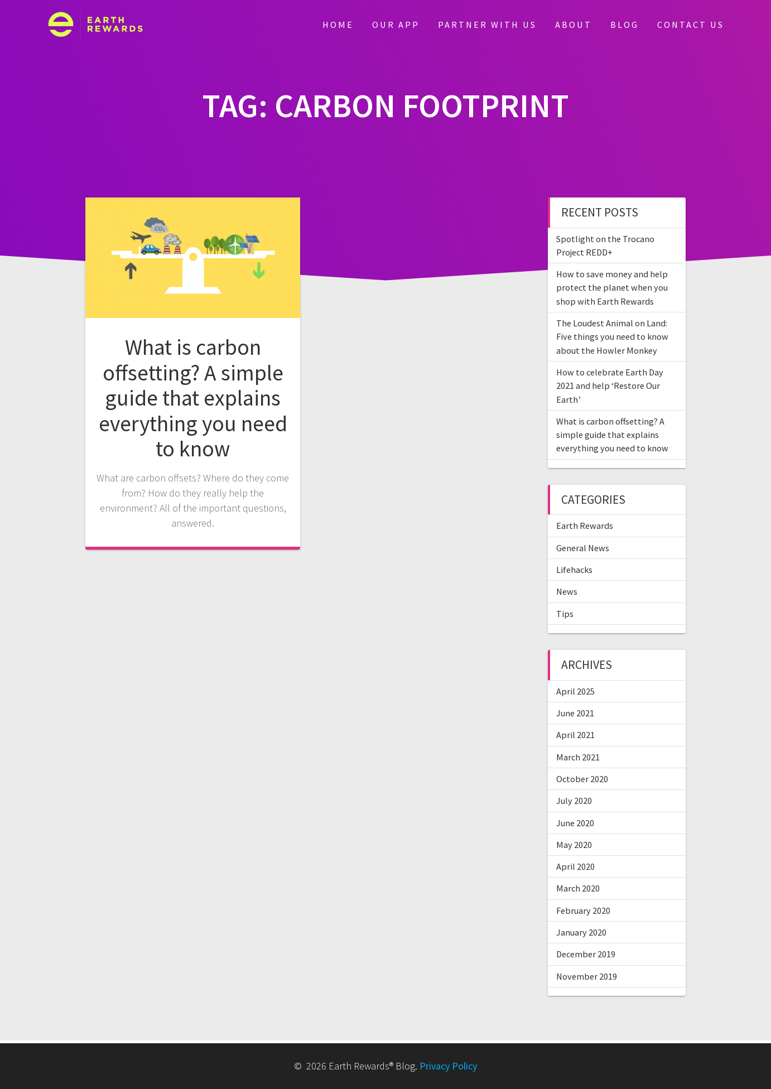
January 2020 (581, 932)
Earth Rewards (584, 525)
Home (338, 24)
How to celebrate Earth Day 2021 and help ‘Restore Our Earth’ (609, 386)
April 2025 (575, 691)
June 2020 (575, 822)
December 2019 (585, 954)
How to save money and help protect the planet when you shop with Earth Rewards (612, 287)
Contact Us (690, 24)
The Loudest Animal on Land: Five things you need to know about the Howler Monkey (612, 336)
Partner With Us (487, 24)
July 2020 (574, 800)
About (573, 24)
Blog (624, 24)
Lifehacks (574, 569)
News (566, 591)
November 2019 (586, 976)
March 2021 (578, 757)
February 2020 (583, 910)
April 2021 (575, 734)
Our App (396, 24)
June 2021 (575, 713)
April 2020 (575, 866)
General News (582, 547)
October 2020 (582, 778)
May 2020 (574, 844)
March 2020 (578, 888)
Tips (565, 613)
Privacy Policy (448, 1065)
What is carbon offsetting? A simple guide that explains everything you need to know (193, 397)
